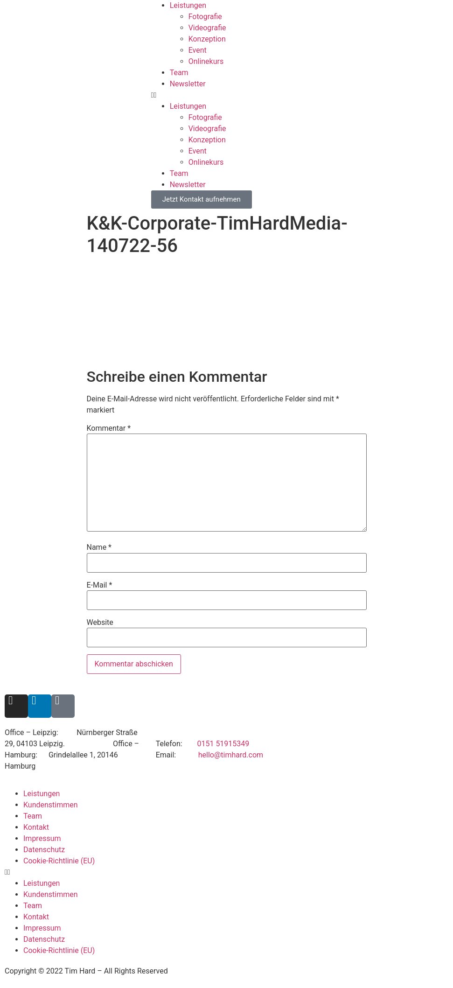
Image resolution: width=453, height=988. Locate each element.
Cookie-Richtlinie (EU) (59, 860)
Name (99, 547)
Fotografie (205, 16)
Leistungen (188, 5)
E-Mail (99, 585)
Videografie (207, 27)
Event (197, 50)
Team (179, 72)
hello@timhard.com (230, 754)
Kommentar (109, 428)
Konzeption (207, 39)
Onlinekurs (206, 61)
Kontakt (36, 827)
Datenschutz (44, 849)
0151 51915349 (223, 743)
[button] (302, 95)
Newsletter (188, 83)
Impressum (42, 838)
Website (100, 622)
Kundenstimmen (50, 804)
